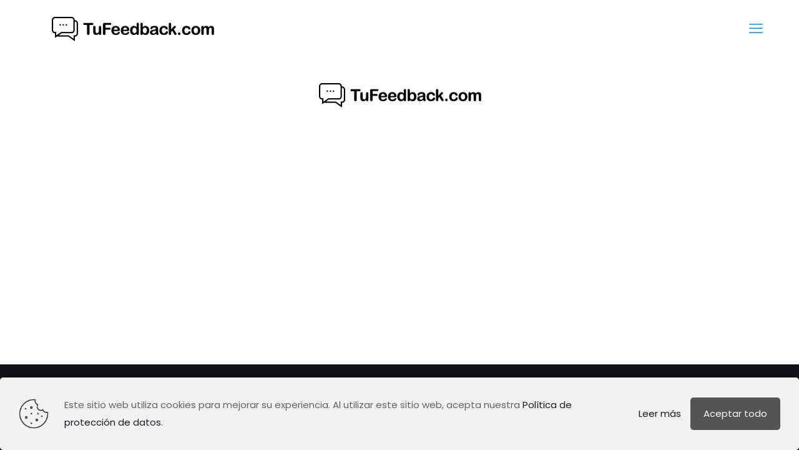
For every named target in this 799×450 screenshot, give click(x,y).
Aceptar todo (735, 413)
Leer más (660, 413)
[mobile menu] (756, 28)
